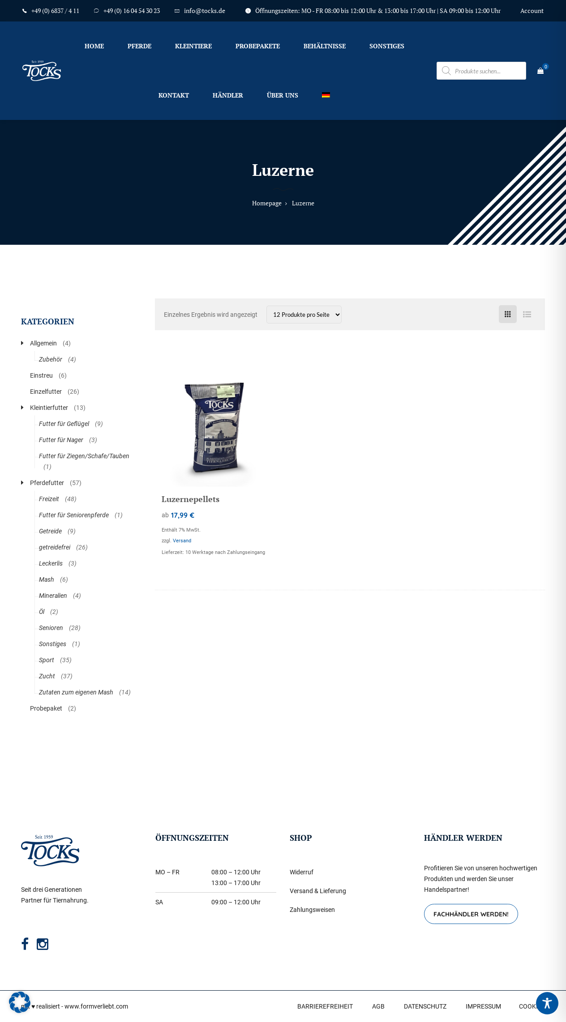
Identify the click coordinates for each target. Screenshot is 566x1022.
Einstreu (41, 375)
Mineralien (53, 595)
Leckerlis (51, 563)
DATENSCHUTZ (425, 1006)
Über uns (282, 95)
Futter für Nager (61, 439)
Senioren (51, 627)
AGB (378, 1006)
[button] (19, 1002)
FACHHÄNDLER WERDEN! (471, 914)
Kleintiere (193, 46)
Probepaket (46, 708)
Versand (182, 541)
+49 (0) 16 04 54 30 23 (131, 10)
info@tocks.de (204, 10)
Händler (228, 95)
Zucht (47, 676)
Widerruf (301, 872)
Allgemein (43, 343)
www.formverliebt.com (96, 1006)
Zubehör (50, 359)
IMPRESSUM (483, 1006)
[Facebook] (25, 944)
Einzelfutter (46, 391)
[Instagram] (42, 944)
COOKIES (532, 1006)
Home (94, 46)
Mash (46, 579)
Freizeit (49, 498)
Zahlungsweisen (312, 909)
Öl (41, 611)
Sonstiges (386, 46)
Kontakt (174, 95)
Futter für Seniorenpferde (74, 515)
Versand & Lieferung (318, 890)
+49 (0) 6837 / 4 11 (55, 10)
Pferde (139, 46)
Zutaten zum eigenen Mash (76, 692)
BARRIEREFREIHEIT (325, 1006)
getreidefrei (54, 547)
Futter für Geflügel (64, 423)
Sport (46, 660)
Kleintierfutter (49, 407)
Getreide (50, 531)
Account (532, 10)
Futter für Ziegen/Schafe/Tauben (84, 456)
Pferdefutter (47, 482)
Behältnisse (325, 46)
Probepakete (258, 46)
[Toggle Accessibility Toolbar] (547, 1003)
